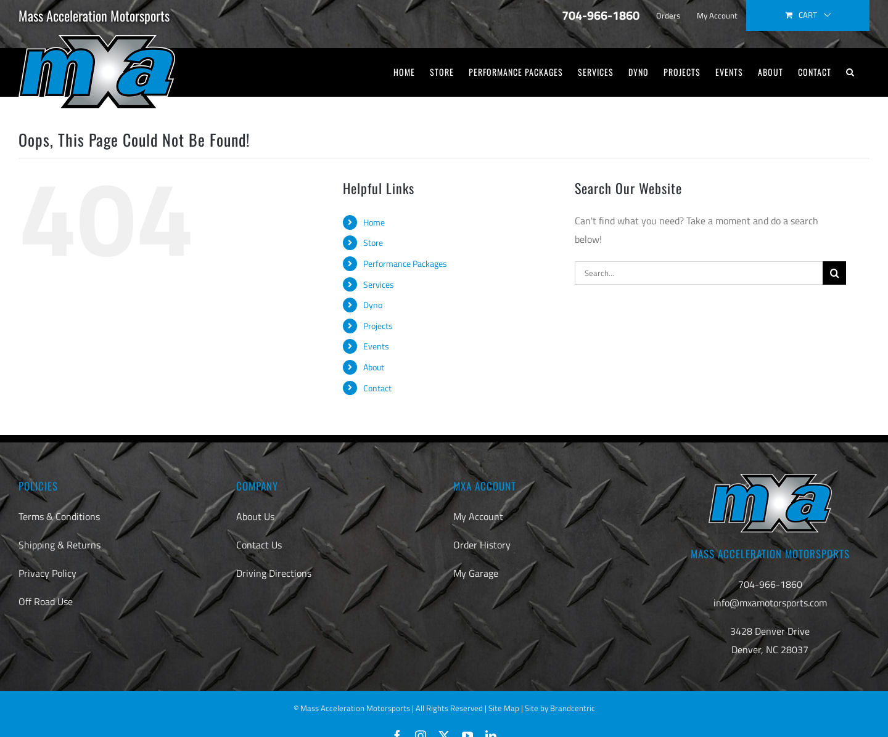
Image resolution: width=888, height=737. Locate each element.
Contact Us (259, 544)
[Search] (834, 273)
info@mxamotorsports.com (770, 602)
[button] (850, 72)
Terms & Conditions (59, 516)
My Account (478, 516)
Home (374, 222)
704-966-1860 (770, 584)
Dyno (372, 304)
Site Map (503, 708)
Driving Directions (273, 573)
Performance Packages (405, 263)
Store (373, 242)
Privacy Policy (47, 573)
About (373, 366)
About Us (255, 516)
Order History (482, 544)
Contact (377, 387)
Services (378, 284)
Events (376, 346)
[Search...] (699, 273)
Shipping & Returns (59, 544)
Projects (378, 325)
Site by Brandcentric (560, 708)
